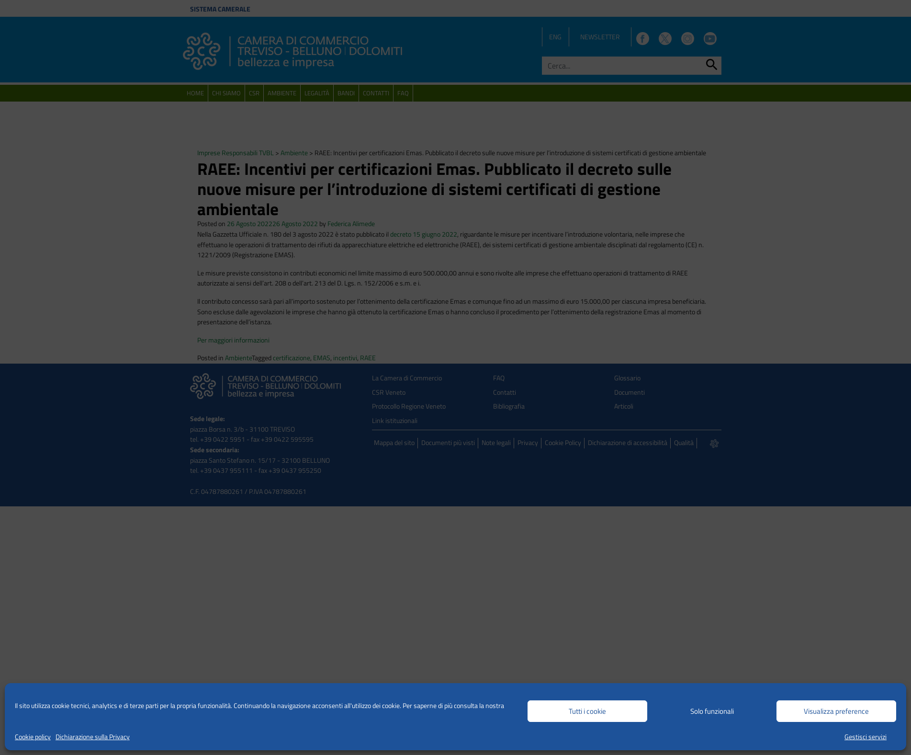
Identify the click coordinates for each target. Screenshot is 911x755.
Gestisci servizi (865, 737)
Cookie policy (33, 737)
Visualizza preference (836, 711)
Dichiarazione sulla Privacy (93, 737)
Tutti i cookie (587, 711)
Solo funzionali (712, 711)
